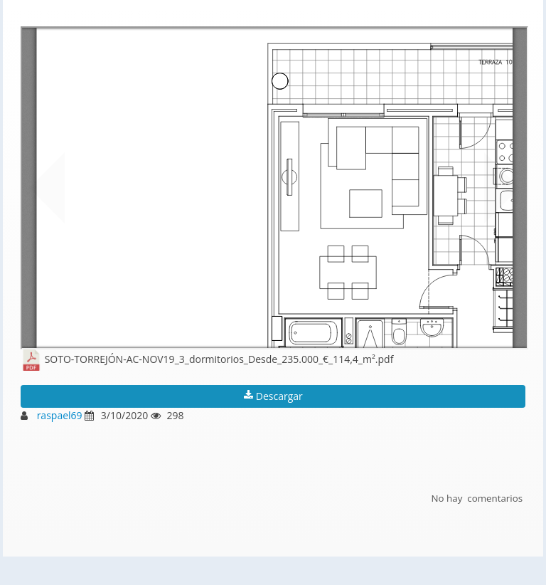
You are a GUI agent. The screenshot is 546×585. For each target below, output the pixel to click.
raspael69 (59, 415)
